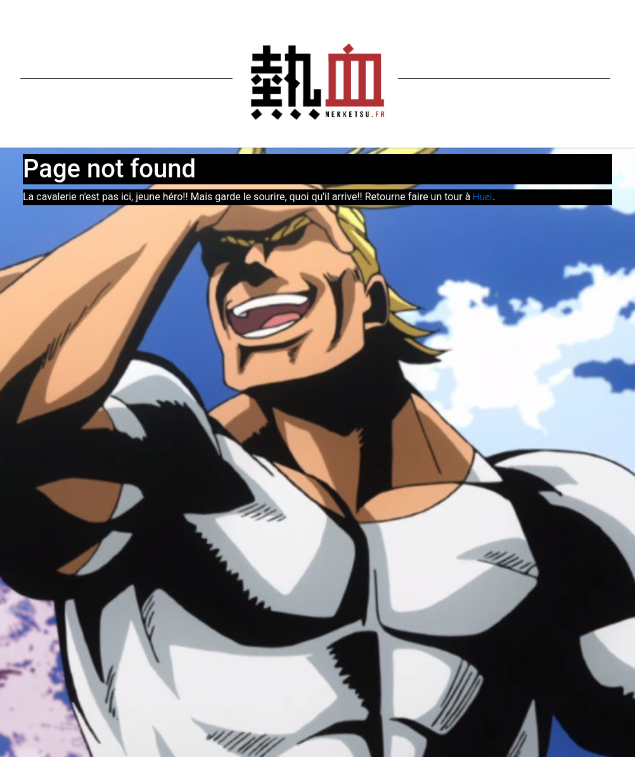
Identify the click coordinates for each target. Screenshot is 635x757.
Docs (491, 12)
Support (576, 12)
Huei (482, 198)
